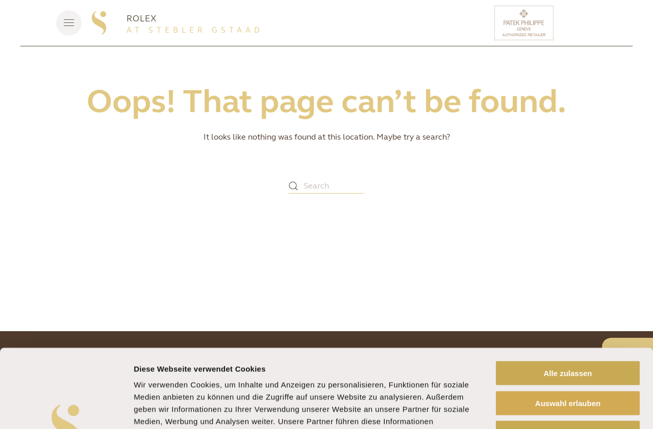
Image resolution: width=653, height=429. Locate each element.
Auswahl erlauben (567, 324)
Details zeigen (542, 409)
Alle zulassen (567, 294)
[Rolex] (594, 23)
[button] (69, 23)
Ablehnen (567, 354)
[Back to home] (99, 23)
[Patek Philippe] (525, 23)
